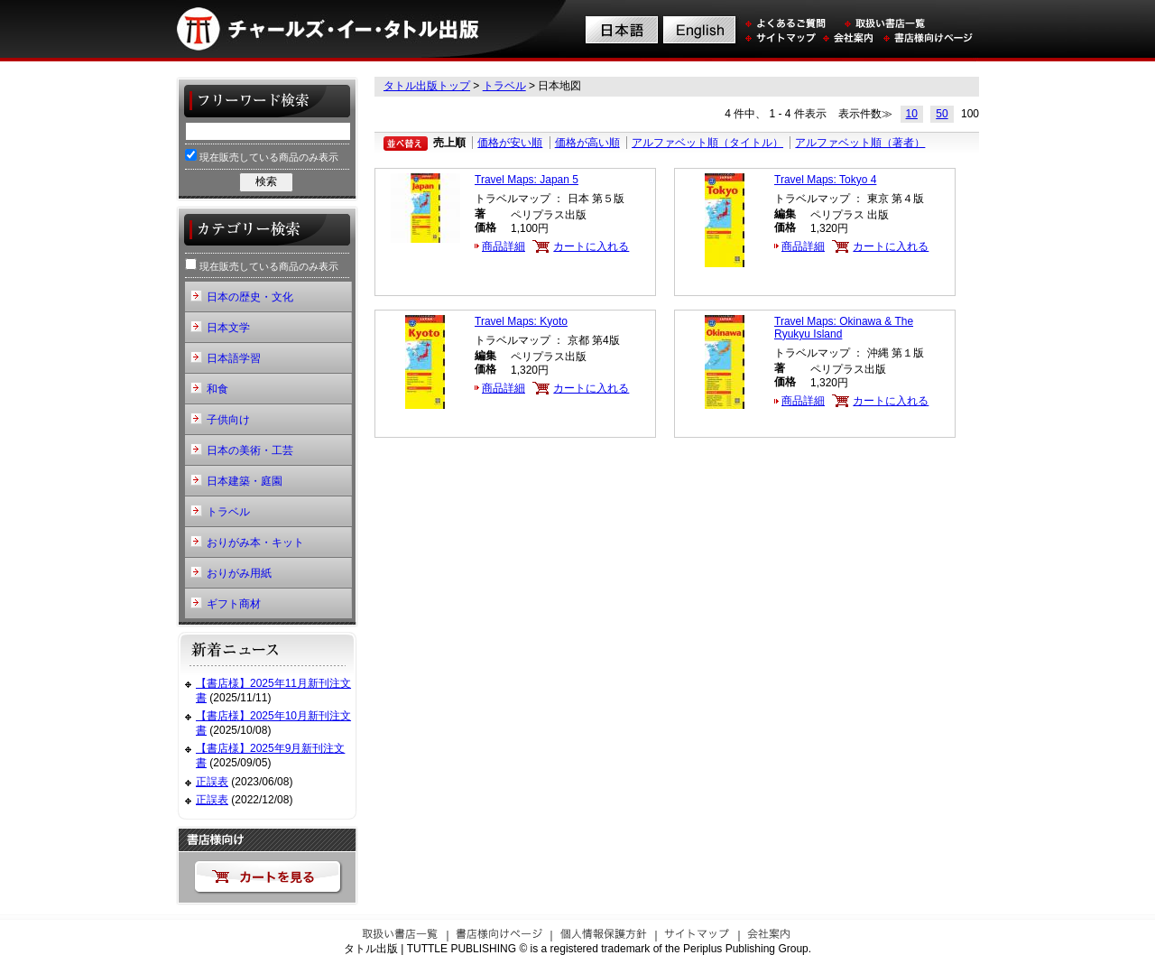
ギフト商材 (234, 604)
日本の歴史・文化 (250, 297)
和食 (217, 389)
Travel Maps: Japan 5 (526, 179)
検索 (266, 181)
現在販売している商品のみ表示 (261, 155)
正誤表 (212, 781)
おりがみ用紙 (239, 573)
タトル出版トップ (426, 85)
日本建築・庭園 (244, 481)
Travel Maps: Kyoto (521, 321)
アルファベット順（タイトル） (707, 142)
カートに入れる (591, 246)
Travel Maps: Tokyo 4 (825, 179)
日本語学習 (234, 358)
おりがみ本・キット (255, 542)
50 (941, 113)
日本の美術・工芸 (250, 450)
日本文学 (228, 327)
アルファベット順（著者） (860, 142)
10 (912, 113)
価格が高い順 (587, 142)
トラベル (504, 85)
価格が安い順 (509, 142)
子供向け (228, 419)
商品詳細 (503, 246)
